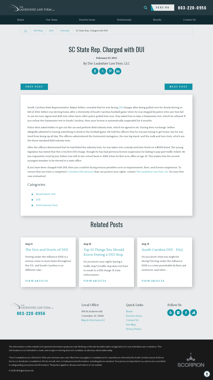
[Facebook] (186, 312)
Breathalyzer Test (46, 194)
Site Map (131, 324)
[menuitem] (20, 20)
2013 (51, 30)
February (64, 30)
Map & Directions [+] (93, 320)
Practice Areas (134, 316)
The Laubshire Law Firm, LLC (152, 171)
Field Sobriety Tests (47, 205)
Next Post (179, 86)
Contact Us (132, 320)
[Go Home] (25, 30)
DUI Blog (38, 30)
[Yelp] (170, 312)
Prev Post (34, 86)
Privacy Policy (133, 329)
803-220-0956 (192, 7)
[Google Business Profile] (178, 312)
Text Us (162, 7)
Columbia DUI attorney (80, 171)
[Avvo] (193, 312)
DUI (120, 107)
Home (129, 311)
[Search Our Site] (145, 7)
